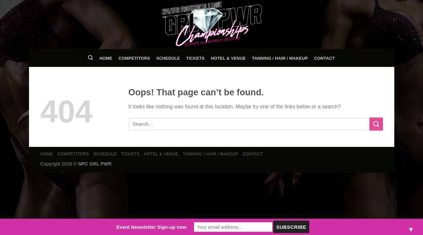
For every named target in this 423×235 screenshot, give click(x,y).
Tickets (195, 58)
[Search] (91, 58)
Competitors (134, 58)
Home (105, 58)
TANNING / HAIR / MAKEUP (280, 58)
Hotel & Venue (228, 58)
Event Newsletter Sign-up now (151, 227)
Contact (324, 58)
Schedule (168, 58)
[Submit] (376, 124)
